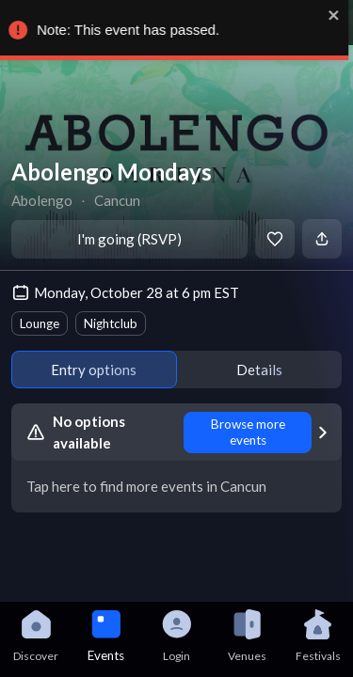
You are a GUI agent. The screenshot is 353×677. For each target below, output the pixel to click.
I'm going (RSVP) (129, 238)
